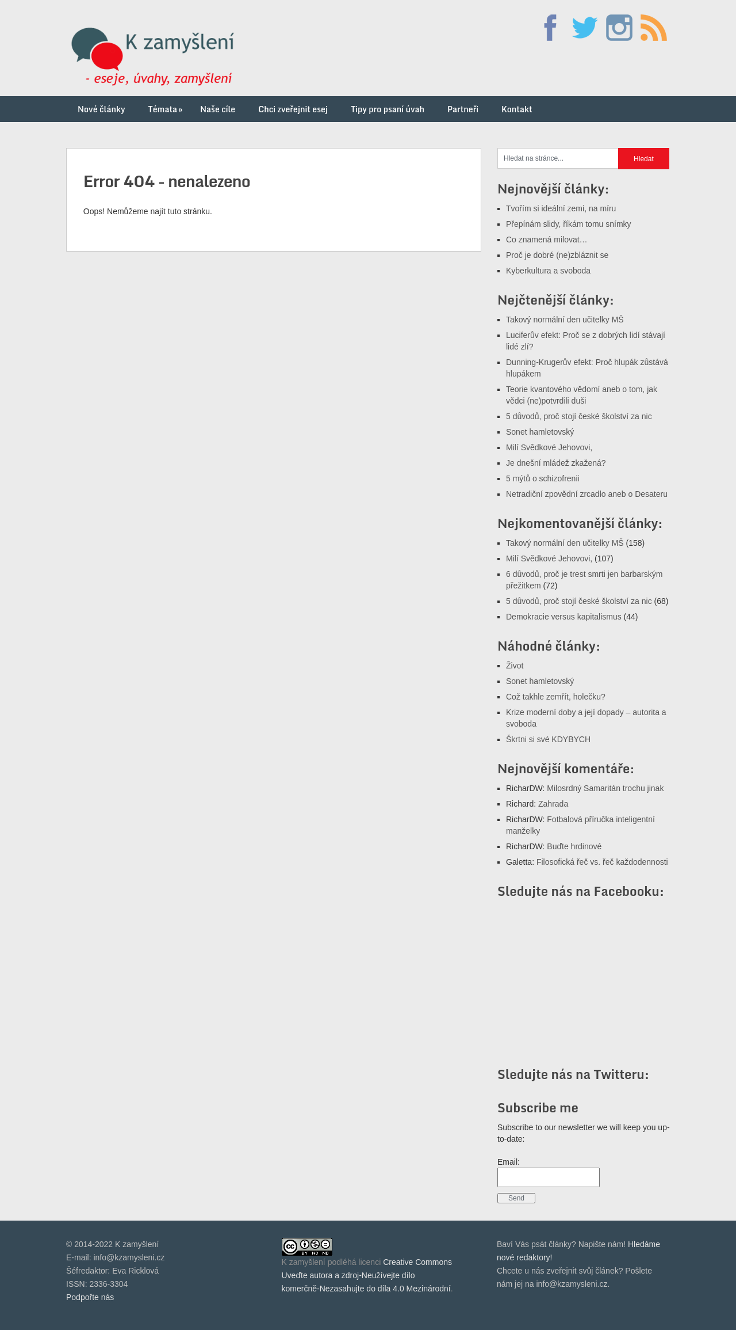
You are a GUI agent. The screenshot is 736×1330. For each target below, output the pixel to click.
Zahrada (553, 803)
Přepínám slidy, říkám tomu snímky (568, 224)
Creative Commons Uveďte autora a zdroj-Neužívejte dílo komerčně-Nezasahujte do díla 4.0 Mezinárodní (367, 1275)
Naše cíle (217, 109)
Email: (508, 1161)
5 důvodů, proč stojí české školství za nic (579, 416)
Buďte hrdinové (574, 846)
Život (514, 665)
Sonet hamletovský (540, 431)
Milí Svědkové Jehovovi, (549, 447)
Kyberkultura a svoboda (548, 270)
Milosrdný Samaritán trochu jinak (605, 788)
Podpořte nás (90, 1297)
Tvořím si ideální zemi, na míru (561, 208)
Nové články (101, 109)
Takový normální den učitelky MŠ (565, 319)
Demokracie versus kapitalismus (564, 616)
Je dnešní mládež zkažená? (556, 463)
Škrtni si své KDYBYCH (548, 739)
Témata (166, 109)
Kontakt (516, 109)
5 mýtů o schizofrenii (543, 478)
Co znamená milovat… (547, 239)
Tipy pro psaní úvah (387, 109)
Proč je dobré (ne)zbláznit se (557, 255)
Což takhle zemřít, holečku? (555, 696)
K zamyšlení (303, 1262)
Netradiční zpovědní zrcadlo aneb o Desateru (587, 494)
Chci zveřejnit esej (293, 109)
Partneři (462, 109)
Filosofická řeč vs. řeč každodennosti (602, 862)
